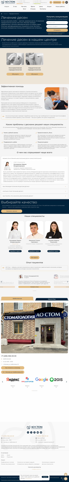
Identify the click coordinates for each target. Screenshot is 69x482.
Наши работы (60, 6)
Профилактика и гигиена (7, 462)
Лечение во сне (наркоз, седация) (25, 462)
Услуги (6, 6)
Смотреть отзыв (34, 287)
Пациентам (10, 457)
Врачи (33, 6)
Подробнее (28, 478)
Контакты (43, 9)
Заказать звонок (11, 211)
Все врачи (34, 257)
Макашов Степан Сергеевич (34, 241)
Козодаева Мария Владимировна (20, 165)
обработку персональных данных (55, 33)
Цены (41, 6)
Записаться (57, 2)
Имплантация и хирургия (48, 462)
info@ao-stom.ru (36, 469)
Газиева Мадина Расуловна (53, 241)
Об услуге (15, 74)
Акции (49, 6)
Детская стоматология (47, 464)
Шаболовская (17, 298)
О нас (15, 6)
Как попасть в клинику (12, 368)
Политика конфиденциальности (50, 477)
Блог (24, 9)
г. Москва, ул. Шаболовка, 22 (13, 372)
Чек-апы (24, 6)
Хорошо (45, 477)
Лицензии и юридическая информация (12, 480)
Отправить (57, 30)
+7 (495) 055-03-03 (8, 356)
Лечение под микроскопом (8, 464)
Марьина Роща (52, 299)
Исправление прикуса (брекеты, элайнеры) (28, 464)
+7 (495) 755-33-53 (42, 436)
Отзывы (33, 9)
